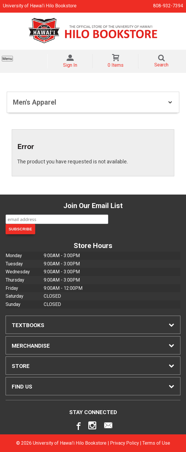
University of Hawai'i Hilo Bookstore (40, 6)
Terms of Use (156, 443)
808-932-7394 (168, 6)
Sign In (70, 65)
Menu (7, 58)
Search (161, 65)
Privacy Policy (124, 443)
